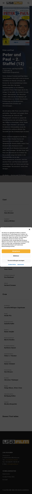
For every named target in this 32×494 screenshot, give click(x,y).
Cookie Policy (12, 264)
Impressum (20, 264)
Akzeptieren (16, 251)
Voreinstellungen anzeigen (16, 260)
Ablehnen (16, 256)
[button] (29, 229)
